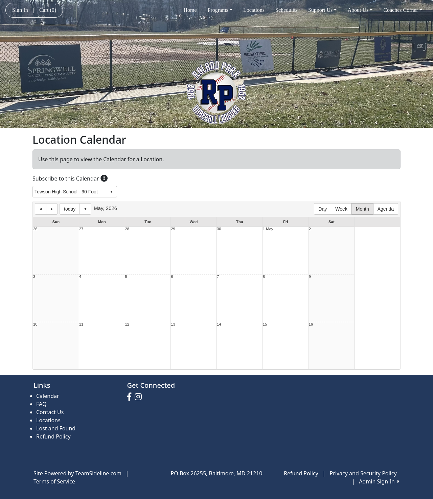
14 (219, 324)
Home (190, 10)
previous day (40, 209)
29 (173, 229)
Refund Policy (53, 436)
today (69, 209)
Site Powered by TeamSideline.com (77, 473)
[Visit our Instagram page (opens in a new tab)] (140, 397)
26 (35, 229)
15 (265, 324)
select (111, 191)
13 (173, 324)
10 (35, 324)
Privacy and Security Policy (363, 473)
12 (127, 324)
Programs (220, 10)
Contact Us (50, 412)
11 (81, 324)
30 (219, 229)
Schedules (286, 10)
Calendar (47, 396)
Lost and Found (55, 428)
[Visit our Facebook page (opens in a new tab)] (131, 397)
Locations (254, 10)
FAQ (41, 404)
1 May (268, 229)
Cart (47, 10)
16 (311, 324)
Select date (85, 209)
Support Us (322, 10)
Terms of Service (54, 481)
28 (127, 229)
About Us (359, 10)
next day (52, 209)
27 (81, 229)
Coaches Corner (402, 10)
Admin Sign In (379, 481)
